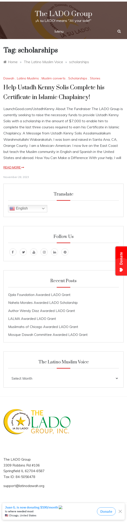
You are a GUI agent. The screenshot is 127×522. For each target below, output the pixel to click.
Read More (13, 167)
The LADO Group (63, 13)
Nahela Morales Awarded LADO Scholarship (43, 302)
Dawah (8, 78)
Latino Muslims (28, 78)
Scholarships (77, 78)
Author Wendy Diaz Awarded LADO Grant (41, 311)
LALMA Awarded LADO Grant (32, 318)
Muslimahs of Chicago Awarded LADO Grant (43, 327)
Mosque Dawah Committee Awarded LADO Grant (48, 335)
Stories (95, 78)
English (18, 208)
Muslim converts (54, 78)
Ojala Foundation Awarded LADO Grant (39, 295)
